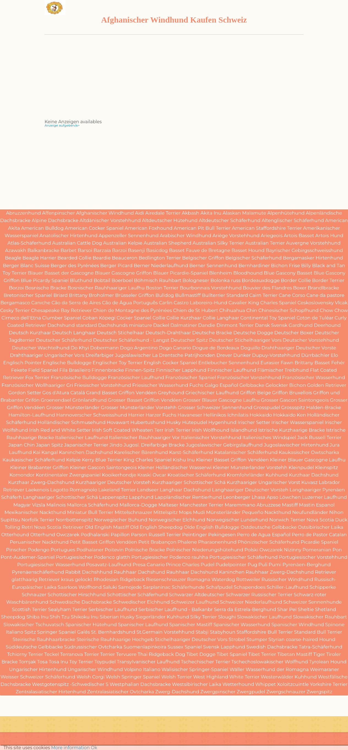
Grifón (32, 400)
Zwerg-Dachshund (177, 691)
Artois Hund (329, 235)
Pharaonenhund (217, 542)
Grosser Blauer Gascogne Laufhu (221, 400)
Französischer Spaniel (190, 377)
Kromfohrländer (245, 475)
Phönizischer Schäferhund (268, 542)
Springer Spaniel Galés (63, 632)
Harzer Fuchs (161, 415)
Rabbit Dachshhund (89, 572)
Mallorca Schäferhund (92, 505)
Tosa (42, 661)
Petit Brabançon (157, 542)
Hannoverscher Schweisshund (91, 415)
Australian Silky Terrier (218, 243)
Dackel (161, 325)
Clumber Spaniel (61, 318)
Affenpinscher (58, 213)
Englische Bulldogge (67, 362)
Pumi (275, 564)
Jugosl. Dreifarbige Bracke (154, 445)
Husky (173, 422)
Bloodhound (248, 273)
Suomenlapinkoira (144, 647)
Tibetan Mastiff (294, 654)
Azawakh (15, 250)
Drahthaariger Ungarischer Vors (47, 355)
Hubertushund (147, 422)
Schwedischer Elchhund (141, 602)
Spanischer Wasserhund (241, 624)
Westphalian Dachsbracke (140, 684)
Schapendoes (249, 587)
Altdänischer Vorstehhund (110, 220)
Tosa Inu (58, 661)
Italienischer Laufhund (81, 437)
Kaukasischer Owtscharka (309, 452)
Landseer (148, 489)
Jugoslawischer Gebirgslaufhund (224, 445)
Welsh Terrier (176, 677)
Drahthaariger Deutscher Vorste (299, 348)
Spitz (30, 632)
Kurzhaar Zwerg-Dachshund (41, 482)
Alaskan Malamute (244, 213)
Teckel (51, 654)
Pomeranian (317, 549)
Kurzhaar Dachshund (314, 475)
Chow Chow (334, 310)
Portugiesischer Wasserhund (51, 564)
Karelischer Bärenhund (141, 452)
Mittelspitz (165, 512)
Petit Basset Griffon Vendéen (103, 542)
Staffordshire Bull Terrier (264, 632)
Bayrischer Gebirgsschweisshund (304, 250)
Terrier (91, 654)
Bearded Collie (74, 258)
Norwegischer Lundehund (237, 519)
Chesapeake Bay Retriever (61, 310)
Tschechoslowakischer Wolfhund (269, 661)
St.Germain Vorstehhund (165, 632)
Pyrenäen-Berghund (306, 564)
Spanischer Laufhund (143, 624)
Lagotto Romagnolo (73, 489)
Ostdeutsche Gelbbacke (269, 527)
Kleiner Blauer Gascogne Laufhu (307, 459)
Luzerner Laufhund (324, 497)
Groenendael (56, 400)
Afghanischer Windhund (105, 213)
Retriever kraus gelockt (65, 579)
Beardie (102, 258)
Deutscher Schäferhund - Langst (131, 340)
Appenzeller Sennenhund (129, 235)
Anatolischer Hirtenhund (68, 235)
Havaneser (190, 415)
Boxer (299, 288)
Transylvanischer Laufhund (148, 661)
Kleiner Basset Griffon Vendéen (232, 459)
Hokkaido (261, 415)
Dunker (242, 355)
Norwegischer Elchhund (176, 519)
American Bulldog (42, 228)
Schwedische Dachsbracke (81, 602)
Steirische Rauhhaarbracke (44, 639)
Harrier (136, 415)
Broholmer (101, 295)
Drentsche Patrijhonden (187, 355)
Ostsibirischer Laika (320, 527)
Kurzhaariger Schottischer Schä (188, 482)
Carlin (165, 302)
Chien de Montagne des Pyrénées (132, 310)
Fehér (338, 362)
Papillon (120, 534)
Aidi (139, 213)
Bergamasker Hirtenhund (313, 258)
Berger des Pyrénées (75, 265)
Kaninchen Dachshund (86, 452)
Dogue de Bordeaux (215, 348)
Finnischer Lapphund (181, 370)
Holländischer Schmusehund (71, 422)
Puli (263, 564)
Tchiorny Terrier (25, 654)
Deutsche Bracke (212, 332)
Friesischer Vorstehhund (102, 385)
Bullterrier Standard (225, 295)
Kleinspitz (326, 467)
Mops (185, 512)
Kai (36, 452)
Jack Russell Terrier (319, 437)
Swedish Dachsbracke (272, 647)
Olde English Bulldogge (211, 527)
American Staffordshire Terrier (267, 228)
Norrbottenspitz (74, 519)
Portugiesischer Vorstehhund (313, 557)
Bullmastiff (188, 295)
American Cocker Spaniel (94, 228)
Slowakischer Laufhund (264, 617)
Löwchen (290, 497)
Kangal (49, 452)
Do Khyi (80, 348)
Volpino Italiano (142, 669)
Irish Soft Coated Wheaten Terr (128, 430)
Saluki (110, 587)
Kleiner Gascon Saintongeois (103, 467)
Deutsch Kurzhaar (30, 332)
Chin (251, 310)
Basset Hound (248, 250)
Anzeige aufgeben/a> (62, 125)
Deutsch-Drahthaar (168, 332)
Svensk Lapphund (224, 647)
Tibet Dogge (201, 654)
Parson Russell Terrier (156, 534)
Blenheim (220, 273)
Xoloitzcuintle (293, 684)
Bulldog (164, 295)
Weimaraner (324, 669)
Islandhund (243, 430)
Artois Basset (299, 235)
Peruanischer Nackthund (39, 542)
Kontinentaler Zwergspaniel (68, 475)
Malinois (56, 505)
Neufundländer (310, 512)
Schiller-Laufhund (287, 587)
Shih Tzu (60, 617)
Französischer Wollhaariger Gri (37, 385)
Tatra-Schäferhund (320, 647)
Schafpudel (219, 587)
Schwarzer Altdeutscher (196, 594)
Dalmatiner (183, 325)
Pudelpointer (231, 564)
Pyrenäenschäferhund (38, 572)
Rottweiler (248, 579)
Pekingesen (222, 534)
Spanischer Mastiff (190, 624)
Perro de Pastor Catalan (319, 534)
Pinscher (16, 549)
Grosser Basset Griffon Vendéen (145, 400)
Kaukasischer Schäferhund (33, 459)
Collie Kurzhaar (184, 318)
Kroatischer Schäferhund (196, 475)
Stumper (256, 639)
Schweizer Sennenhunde (312, 602)
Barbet (69, 250)
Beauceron (124, 258)
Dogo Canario (175, 348)
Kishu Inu (184, 459)
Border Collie (296, 280)
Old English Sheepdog (156, 527)
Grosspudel (267, 407)
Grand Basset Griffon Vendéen (121, 392)
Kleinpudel (301, 467)
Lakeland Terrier (117, 489)
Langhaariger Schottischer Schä (60, 497)
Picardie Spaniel (319, 542)
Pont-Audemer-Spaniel (28, 557)
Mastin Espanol (317, 505)
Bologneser (196, 280)
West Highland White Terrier (226, 677)
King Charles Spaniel (147, 459)
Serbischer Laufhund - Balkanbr (175, 609)
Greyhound (171, 392)
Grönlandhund (89, 400)
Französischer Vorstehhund (249, 377)
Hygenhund (222, 422)
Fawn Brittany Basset (305, 362)
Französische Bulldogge (79, 377)
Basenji (136, 250)
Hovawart (118, 422)
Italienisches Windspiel (269, 437)
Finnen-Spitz (140, 370)
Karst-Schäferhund (191, 452)
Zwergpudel (251, 691)
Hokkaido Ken (289, 415)
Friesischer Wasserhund (160, 385)
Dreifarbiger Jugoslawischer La (121, 355)
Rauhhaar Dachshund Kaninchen (205, 572)
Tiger (319, 654)
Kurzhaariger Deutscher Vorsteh (113, 482)
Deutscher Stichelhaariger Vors (245, 340)
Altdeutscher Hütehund (170, 220)
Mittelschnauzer (133, 512)
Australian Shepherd (168, 243)
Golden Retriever (326, 385)
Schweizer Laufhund (195, 602)
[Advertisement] (174, 81)
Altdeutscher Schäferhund (229, 220)
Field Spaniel (43, 370)
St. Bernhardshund (113, 632)
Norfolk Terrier (38, 519)
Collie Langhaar (221, 318)
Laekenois (37, 489)
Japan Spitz (49, 445)
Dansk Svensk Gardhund (284, 325)
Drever (224, 355)
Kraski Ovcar (151, 475)
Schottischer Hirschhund (77, 594)
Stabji (202, 632)
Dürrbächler (315, 355)
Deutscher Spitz (189, 340)
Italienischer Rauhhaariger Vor (144, 437)
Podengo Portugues (51, 549)
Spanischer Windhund (297, 624)
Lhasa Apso (265, 497)
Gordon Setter (24, 392)
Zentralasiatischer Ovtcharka (120, 691)
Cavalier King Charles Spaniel (262, 302)
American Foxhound (149, 228)
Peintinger (194, 534)
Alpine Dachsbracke (55, 220)
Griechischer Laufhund (212, 392)
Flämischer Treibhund (283, 370)
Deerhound (327, 325)
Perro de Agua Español (263, 534)
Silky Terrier (203, 617)
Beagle (13, 258)
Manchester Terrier (202, 505)
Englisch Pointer (22, 362)
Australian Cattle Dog (77, 243)
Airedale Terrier (163, 213)
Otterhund (42, 534)
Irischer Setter (254, 422)
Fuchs (196, 385)
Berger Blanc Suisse (26, 265)
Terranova (71, 654)
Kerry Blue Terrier (102, 459)
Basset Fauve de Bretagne (199, 250)
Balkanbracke (43, 250)
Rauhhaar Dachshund (139, 572)
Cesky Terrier (15, 310)
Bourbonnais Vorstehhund (211, 288)
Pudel (207, 564)
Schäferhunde (188, 587)
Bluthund (81, 280)
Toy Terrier (81, 661)
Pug (252, 564)
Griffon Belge (255, 392)
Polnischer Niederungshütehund (204, 549)
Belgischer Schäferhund (253, 258)
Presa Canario (148, 564)
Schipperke (322, 587)
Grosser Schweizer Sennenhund (215, 407)
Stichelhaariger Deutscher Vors (191, 639)
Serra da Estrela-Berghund (245, 609)
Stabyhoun (222, 632)
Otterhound (15, 534)
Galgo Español (221, 385)
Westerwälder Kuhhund (289, 677)
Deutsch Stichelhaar (120, 332)
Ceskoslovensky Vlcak (322, 302)
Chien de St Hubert (195, 310)
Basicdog (157, 250)
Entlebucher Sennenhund (228, 362)
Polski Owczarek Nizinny (272, 549)
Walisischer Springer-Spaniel (195, 669)
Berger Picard (116, 265)
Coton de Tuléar (315, 318)
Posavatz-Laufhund (108, 564)
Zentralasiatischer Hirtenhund (51, 691)
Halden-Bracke (323, 407)
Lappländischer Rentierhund (188, 497)
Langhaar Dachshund (185, 489)
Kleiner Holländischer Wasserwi (174, 467)
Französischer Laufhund (136, 377)
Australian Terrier (265, 243)
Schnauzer (34, 594)
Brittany (78, 295)
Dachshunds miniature (125, 325)
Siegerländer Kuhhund (162, 617)
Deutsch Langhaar (74, 332)
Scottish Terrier (29, 609)
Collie (159, 318)
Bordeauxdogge (261, 280)
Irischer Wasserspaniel (297, 422)
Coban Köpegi (98, 318)
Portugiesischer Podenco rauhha (169, 557)
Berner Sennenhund (213, 265)
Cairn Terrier (263, 295)
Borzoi (16, 288)
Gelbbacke (251, 385)
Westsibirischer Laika (196, 684)
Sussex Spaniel (184, 647)
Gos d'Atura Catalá (63, 392)
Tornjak (27, 661)
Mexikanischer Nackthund (35, 512)
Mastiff (290, 505)
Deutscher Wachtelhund (41, 348)
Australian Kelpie (123, 243)
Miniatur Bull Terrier (90, 512)
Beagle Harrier (39, 258)
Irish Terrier (178, 430)
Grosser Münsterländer (73, 407)
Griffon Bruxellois (292, 392)
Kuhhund (276, 475)
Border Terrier (328, 280)
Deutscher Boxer (293, 332)
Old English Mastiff (107, 527)
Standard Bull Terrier (318, 632)
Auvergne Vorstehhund (313, 243)
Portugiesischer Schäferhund (243, 557)
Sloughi (227, 617)
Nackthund (278, 512)
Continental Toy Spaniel (267, 318)
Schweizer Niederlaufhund (251, 602)
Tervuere (126, 654)
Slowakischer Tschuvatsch (34, 624)
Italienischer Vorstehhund (211, 437)
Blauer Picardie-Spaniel (180, 273)
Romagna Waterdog (211, 579)
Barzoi (119, 250)
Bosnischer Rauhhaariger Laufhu (106, 288)
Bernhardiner (254, 265)
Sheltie (306, 609)
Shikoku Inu (85, 617)
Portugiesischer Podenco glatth (93, 557)
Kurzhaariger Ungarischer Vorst (263, 482)
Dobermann (104, 348)
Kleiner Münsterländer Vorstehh (250, 467)
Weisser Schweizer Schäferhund (38, 677)
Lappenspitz (113, 497)
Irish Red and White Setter (60, 430)
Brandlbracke (323, 288)
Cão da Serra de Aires (76, 302)
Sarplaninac (156, 587)
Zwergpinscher (218, 691)
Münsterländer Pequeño (234, 512)
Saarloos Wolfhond (80, 587)
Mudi (199, 512)
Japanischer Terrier (86, 445)
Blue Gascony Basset (288, 273)
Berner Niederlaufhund (161, 265)
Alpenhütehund (286, 213)
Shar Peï (287, 609)
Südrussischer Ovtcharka (93, 647)
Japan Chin (22, 445)
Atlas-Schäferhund (29, 243)
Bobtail (102, 280)
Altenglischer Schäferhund (293, 220)
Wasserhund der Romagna (277, 669)
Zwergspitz (319, 691)
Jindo (116, 445)
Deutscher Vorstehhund (311, 340)
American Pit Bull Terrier (202, 228)
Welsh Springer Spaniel (133, 677)
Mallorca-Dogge (138, 505)
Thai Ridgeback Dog (161, 654)
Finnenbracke (108, 370)
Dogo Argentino (139, 348)
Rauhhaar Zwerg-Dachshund (280, 572)
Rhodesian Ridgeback (119, 579)
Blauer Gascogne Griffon (123, 273)
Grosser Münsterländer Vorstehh (138, 407)
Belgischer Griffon (203, 258)
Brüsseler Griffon (134, 295)
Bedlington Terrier (159, 258)
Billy (306, 265)
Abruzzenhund (23, 213)
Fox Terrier (37, 377)
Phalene (187, 542)
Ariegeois (271, 235)
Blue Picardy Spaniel (45, 280)
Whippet (265, 684)
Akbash (190, 213)
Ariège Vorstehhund (236, 235)
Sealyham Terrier (67, 609)
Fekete (19, 370)
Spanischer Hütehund (91, 624)
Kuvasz (309, 482)
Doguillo (250, 348)
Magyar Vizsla (29, 505)
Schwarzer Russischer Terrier (259, 594)
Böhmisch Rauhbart (157, 280)
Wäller (237, 669)
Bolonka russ (225, 280)
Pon (337, 549)
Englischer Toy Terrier (118, 362)
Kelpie (73, 459)
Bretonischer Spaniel (28, 295)
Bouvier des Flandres (267, 288)
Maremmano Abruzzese (253, 505)
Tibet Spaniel (232, 654)
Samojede (130, 587)
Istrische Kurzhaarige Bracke (291, 430)
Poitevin (114, 549)
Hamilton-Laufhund (32, 415)
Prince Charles (182, 564)
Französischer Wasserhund (313, 377)
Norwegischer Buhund (120, 519)
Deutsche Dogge (253, 332)
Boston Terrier (162, 288)
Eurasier (269, 362)
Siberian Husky (117, 617)
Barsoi (85, 250)
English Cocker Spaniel (170, 362)
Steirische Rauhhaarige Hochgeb (115, 639)
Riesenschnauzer (166, 579)
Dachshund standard (72, 325)
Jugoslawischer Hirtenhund (296, 445)
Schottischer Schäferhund (137, 594)
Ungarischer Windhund (95, 669)
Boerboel (122, 280)
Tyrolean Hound (328, 661)
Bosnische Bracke (45, 288)
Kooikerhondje (119, 475)
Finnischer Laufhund (232, 370)
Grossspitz (293, 407)
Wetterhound (238, 684)
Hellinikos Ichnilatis (226, 415)
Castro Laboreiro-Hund (200, 302)
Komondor (22, 475)
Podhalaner (90, 549)
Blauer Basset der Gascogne (61, 273)
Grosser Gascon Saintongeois (295, 400)
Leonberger (236, 497)
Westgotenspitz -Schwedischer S (70, 684)
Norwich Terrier (287, 519)
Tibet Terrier (262, 654)
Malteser (168, 505)
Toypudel (105, 661)
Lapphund (141, 497)
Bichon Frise (285, 265)
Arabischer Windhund (185, 235)
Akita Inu (210, 213)
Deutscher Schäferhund (64, 340)
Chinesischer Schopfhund (288, 310)
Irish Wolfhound (210, 430)
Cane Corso (292, 295)
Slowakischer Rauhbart (320, 617)
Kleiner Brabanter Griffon (39, 467)
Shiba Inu (37, 617)
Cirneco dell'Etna (21, 318)
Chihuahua (232, 310)
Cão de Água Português (130, 302)
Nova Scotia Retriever (59, 527)
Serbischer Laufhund (112, 609)
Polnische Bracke (145, 549)
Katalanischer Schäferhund (246, 452)
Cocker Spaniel (133, 318)
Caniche (40, 302)
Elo (334, 355)
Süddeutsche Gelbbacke (34, 647)
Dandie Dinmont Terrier (226, 325)
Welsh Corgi (91, 677)
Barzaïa (102, 250)
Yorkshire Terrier (329, 684)
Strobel (237, 639)
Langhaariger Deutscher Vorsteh (250, 489)
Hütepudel (194, 422)
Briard (60, 295)
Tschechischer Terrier (205, 661)
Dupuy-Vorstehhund (276, 355)
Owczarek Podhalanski (82, 534)
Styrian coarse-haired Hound (301, 639)
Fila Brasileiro (75, 370)
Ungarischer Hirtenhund (37, 669)
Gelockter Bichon (285, 385)
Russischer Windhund (287, 579)
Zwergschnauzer (285, 691)
